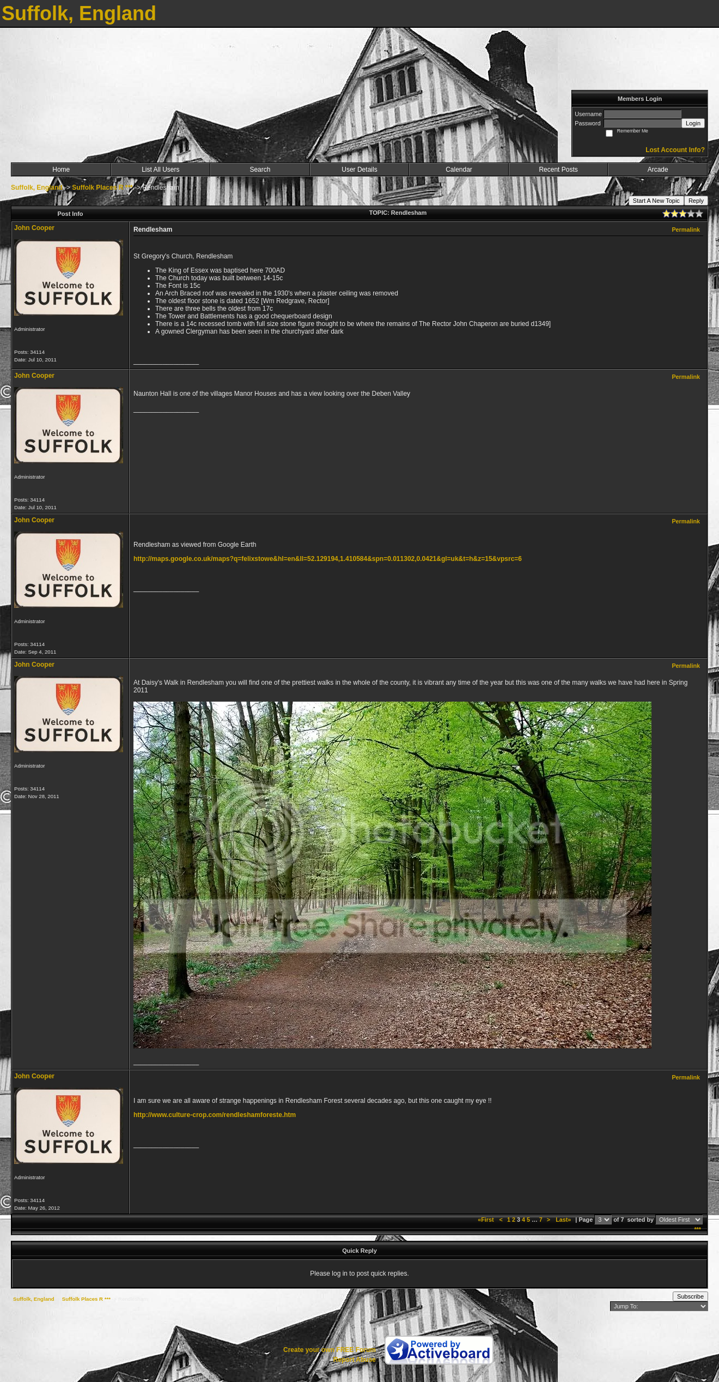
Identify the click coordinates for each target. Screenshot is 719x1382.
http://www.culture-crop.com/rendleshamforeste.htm (214, 1115)
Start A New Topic (656, 200)
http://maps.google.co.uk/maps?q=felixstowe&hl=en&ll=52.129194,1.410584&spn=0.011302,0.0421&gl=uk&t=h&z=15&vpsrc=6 (327, 559)
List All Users (160, 169)
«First (486, 1219)
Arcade (658, 169)
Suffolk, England (37, 187)
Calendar (459, 169)
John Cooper (34, 228)
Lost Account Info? (675, 150)
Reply (696, 200)
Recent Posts (558, 169)
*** (697, 1229)
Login (693, 123)
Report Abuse (354, 1359)
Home (61, 169)
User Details (359, 169)
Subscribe (690, 1296)
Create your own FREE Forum (329, 1350)
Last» (564, 1219)
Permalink (686, 229)
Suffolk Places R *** (102, 187)
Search (259, 169)
